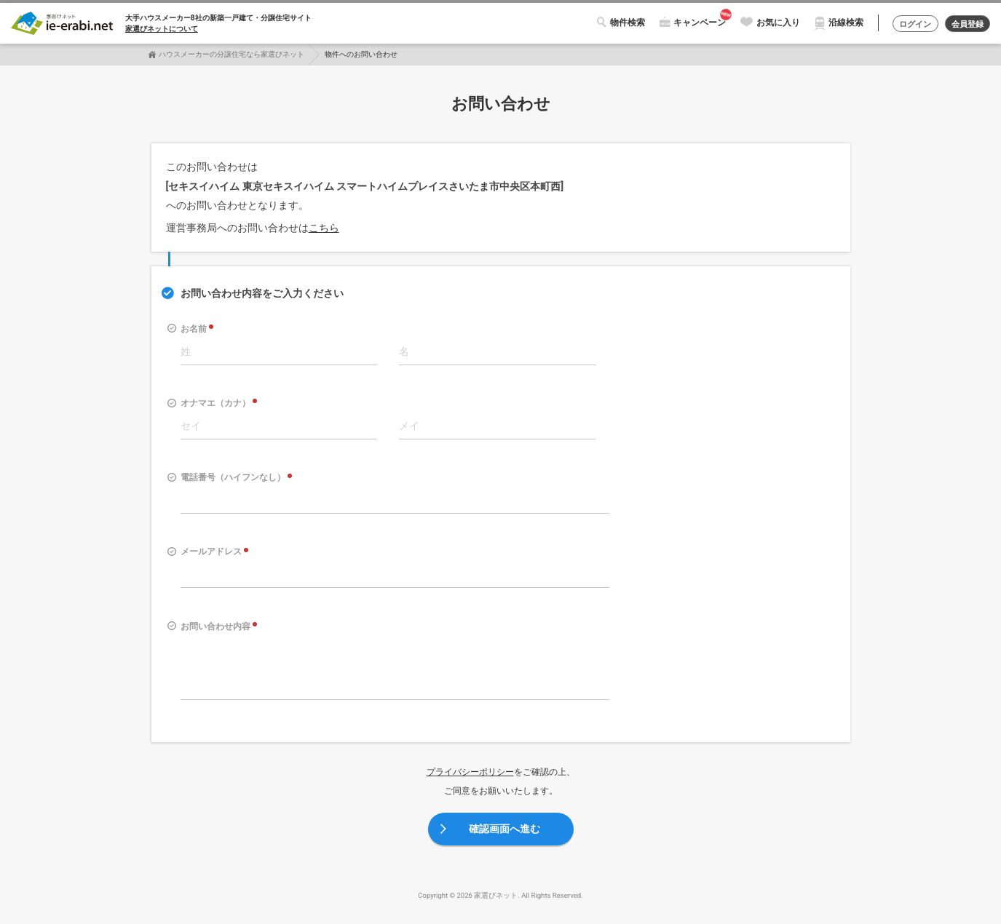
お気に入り (771, 22)
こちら (324, 228)
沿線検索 (838, 22)
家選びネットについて (161, 29)
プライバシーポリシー (470, 772)
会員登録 (965, 24)
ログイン (910, 24)
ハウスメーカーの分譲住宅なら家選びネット (231, 54)
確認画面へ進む (504, 829)
